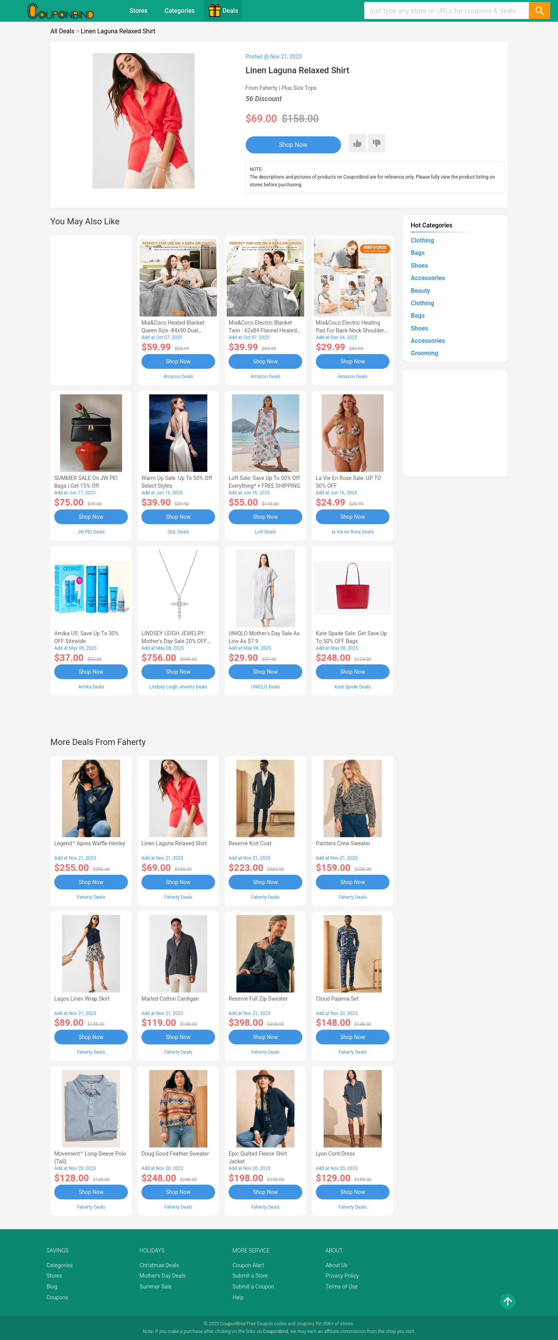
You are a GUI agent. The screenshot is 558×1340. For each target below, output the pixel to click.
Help (238, 1297)
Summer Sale (156, 1286)
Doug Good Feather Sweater (175, 1154)
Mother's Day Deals (163, 1276)
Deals (223, 10)
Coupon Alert (248, 1265)
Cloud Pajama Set (337, 999)
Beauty (420, 290)
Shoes (419, 265)
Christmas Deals (159, 1265)
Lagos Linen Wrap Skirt (82, 999)
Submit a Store (250, 1276)
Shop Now (293, 144)
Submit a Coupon (253, 1286)
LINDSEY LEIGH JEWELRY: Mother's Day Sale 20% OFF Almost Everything (174, 641)
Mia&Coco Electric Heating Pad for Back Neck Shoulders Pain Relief (351, 330)
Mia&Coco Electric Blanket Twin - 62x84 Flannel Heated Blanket (263, 330)
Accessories (428, 278)
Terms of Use (342, 1286)
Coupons (57, 1297)
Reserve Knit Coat (250, 843)
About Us (337, 1265)
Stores (139, 10)
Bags (418, 252)
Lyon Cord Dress (335, 1154)
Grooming (424, 353)
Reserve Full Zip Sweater (258, 999)
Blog (51, 1286)
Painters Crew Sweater (343, 843)
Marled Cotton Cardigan (170, 999)
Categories (180, 10)
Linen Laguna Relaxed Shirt (174, 843)
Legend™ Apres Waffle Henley (89, 843)
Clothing (422, 240)
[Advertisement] (91, 309)
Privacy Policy (342, 1276)
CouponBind (275, 1331)
